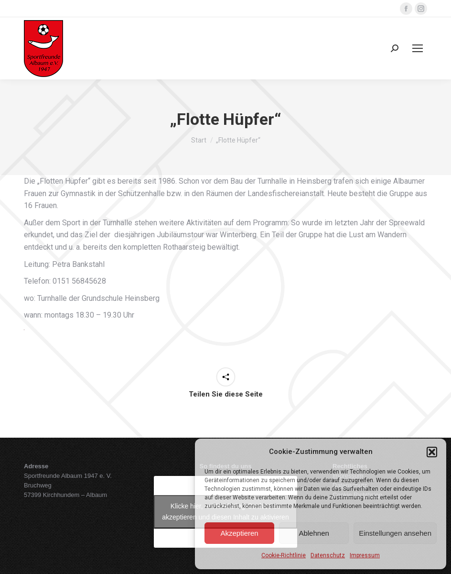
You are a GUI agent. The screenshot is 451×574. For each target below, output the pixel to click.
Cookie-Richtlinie (283, 555)
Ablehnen (314, 533)
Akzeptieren (239, 533)
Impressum (365, 555)
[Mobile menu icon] (417, 48)
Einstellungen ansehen (395, 533)
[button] (432, 452)
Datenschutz (328, 555)
